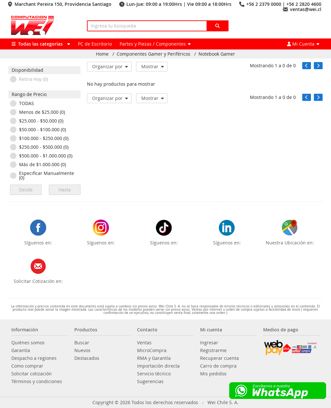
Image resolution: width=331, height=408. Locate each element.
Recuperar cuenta (219, 358)
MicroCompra (151, 350)
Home (102, 54)
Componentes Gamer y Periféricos (153, 54)
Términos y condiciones (36, 381)
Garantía (20, 350)
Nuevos (82, 350)
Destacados (86, 358)
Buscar (81, 342)
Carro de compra (218, 366)
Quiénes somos (28, 342)
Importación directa (158, 366)
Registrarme (213, 350)
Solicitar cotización (31, 373)
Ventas (144, 342)
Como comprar (27, 366)
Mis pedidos (213, 373)
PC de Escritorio (95, 44)
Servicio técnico (154, 373)
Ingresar (209, 342)
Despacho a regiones (34, 358)
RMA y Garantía (154, 358)
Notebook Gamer (216, 54)
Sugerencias (150, 381)
